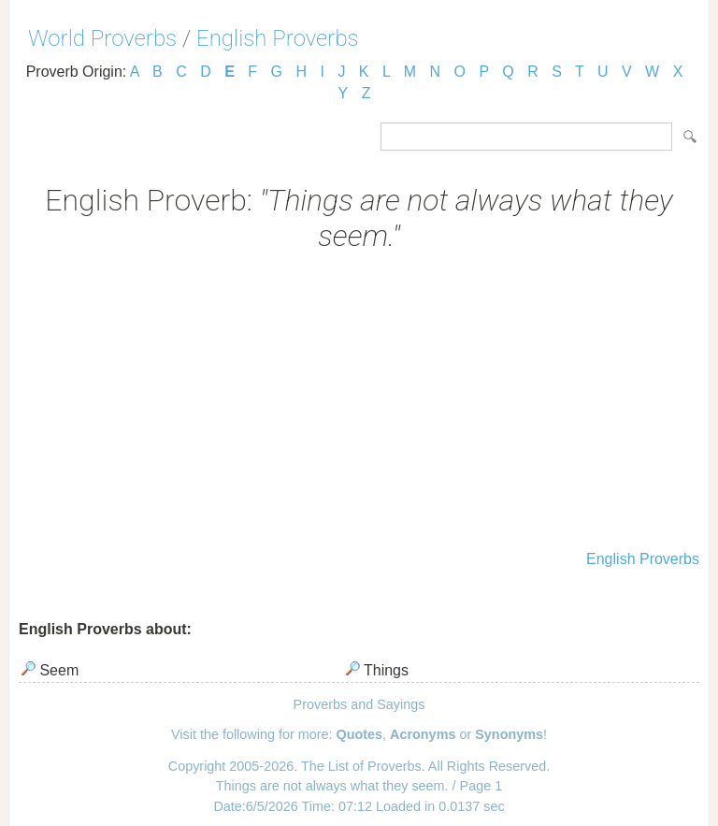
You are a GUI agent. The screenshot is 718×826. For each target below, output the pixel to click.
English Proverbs (277, 38)
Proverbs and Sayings (359, 704)
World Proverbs (102, 38)
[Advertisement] (359, 403)
